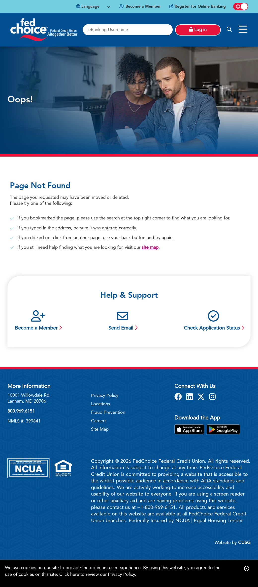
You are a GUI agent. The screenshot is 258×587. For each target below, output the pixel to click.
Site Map (100, 429)
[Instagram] (212, 397)
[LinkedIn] (190, 397)
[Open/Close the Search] (229, 29)
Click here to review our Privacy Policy (97, 574)
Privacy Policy (104, 395)
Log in (198, 29)
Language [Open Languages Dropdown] (87, 6)
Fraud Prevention (108, 412)
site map (150, 247)
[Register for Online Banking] (197, 7)
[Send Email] (122, 321)
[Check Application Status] (213, 321)
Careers (98, 421)
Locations (100, 404)
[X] (202, 397)
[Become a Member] (140, 7)
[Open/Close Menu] (242, 27)
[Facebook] (179, 397)
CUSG (244, 543)
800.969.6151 (21, 411)
